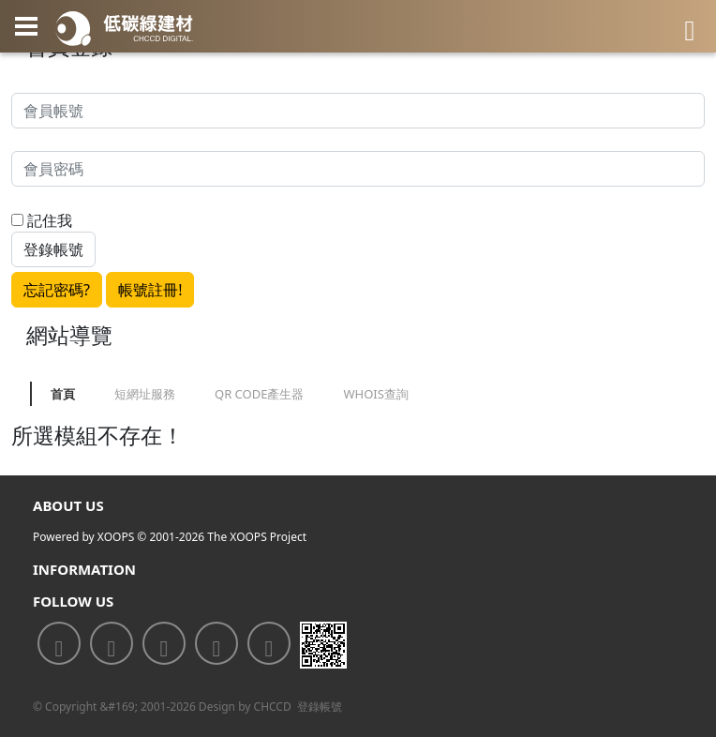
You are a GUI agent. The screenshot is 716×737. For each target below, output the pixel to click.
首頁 (63, 393)
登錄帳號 (319, 706)
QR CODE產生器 (259, 393)
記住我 (41, 220)
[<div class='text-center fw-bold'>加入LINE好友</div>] (111, 643)
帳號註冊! (150, 289)
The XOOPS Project (256, 537)
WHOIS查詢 (375, 393)
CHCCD (272, 706)
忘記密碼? (56, 289)
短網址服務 (144, 393)
